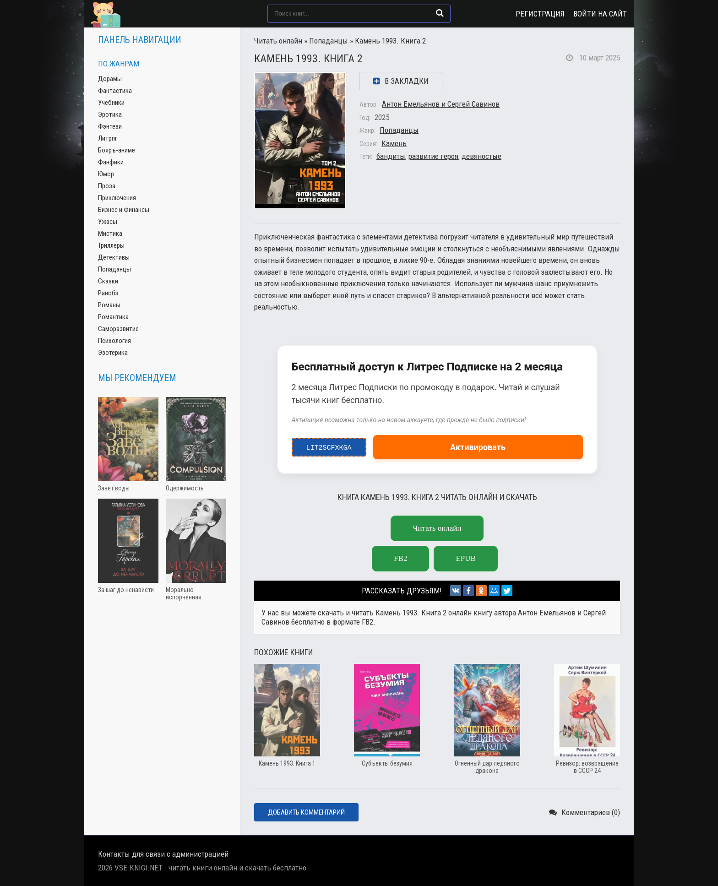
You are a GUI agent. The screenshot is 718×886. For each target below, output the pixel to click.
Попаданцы (328, 40)
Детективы (114, 257)
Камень (394, 143)
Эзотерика (113, 352)
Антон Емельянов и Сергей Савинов (441, 104)
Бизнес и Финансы (123, 210)
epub (465, 558)
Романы (109, 305)
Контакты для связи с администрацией (163, 854)
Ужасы (107, 221)
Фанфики (111, 162)
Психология (114, 341)
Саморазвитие (118, 329)
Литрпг (107, 138)
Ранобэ (108, 293)
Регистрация (540, 13)
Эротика (110, 114)
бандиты (390, 156)
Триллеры (111, 245)
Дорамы (110, 79)
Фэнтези (110, 126)
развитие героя (433, 156)
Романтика (113, 317)
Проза (106, 186)
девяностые (481, 156)
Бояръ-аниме (116, 150)
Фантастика (115, 91)
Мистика (110, 233)
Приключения (117, 198)
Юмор (106, 174)
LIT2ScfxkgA (329, 445)
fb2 (400, 558)
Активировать (478, 447)
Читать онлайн (278, 40)
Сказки (108, 281)
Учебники (111, 102)
